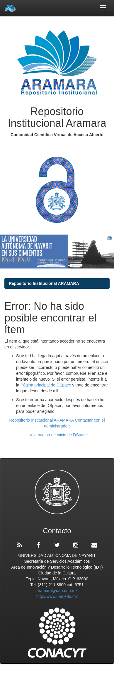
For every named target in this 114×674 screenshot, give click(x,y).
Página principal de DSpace (46, 385)
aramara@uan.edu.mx (57, 590)
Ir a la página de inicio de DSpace (57, 434)
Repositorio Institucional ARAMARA (44, 283)
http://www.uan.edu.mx (57, 596)
